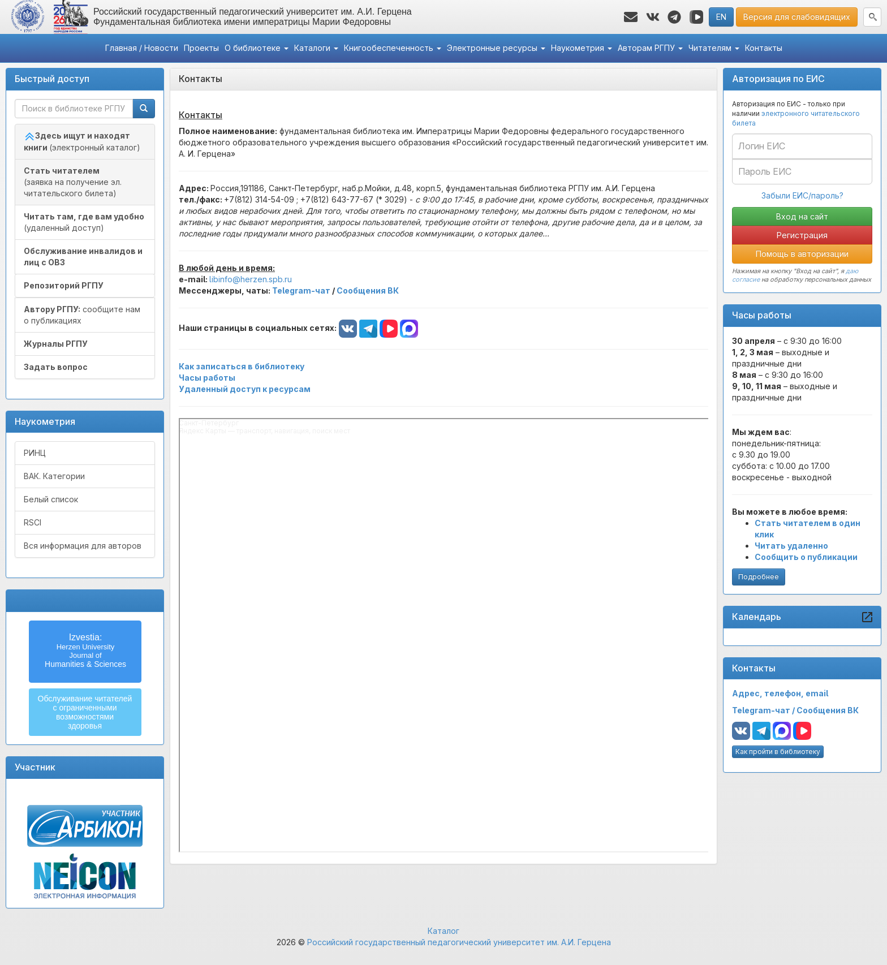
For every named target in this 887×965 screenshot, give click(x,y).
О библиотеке (257, 48)
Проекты (201, 48)
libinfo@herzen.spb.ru (250, 279)
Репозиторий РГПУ (64, 285)
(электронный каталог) (82, 141)
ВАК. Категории (54, 476)
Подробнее (758, 576)
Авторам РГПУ (650, 48)
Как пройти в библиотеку (777, 751)
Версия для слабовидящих (796, 16)
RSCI (32, 522)
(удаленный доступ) (84, 222)
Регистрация (802, 235)
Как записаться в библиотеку (241, 366)
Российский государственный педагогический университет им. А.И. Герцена (459, 942)
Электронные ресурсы (496, 48)
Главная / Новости (141, 48)
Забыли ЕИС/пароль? (802, 195)
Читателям (713, 48)
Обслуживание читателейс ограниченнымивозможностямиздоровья (85, 712)
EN (721, 16)
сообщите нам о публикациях (82, 314)
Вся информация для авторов (82, 545)
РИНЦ (35, 453)
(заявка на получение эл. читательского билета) (73, 182)
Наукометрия (581, 48)
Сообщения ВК (827, 710)
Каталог (443, 931)
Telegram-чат (301, 290)
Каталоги (316, 48)
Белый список (51, 499)
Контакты (763, 48)
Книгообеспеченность (392, 48)
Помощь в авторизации (802, 254)
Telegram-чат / (764, 710)
